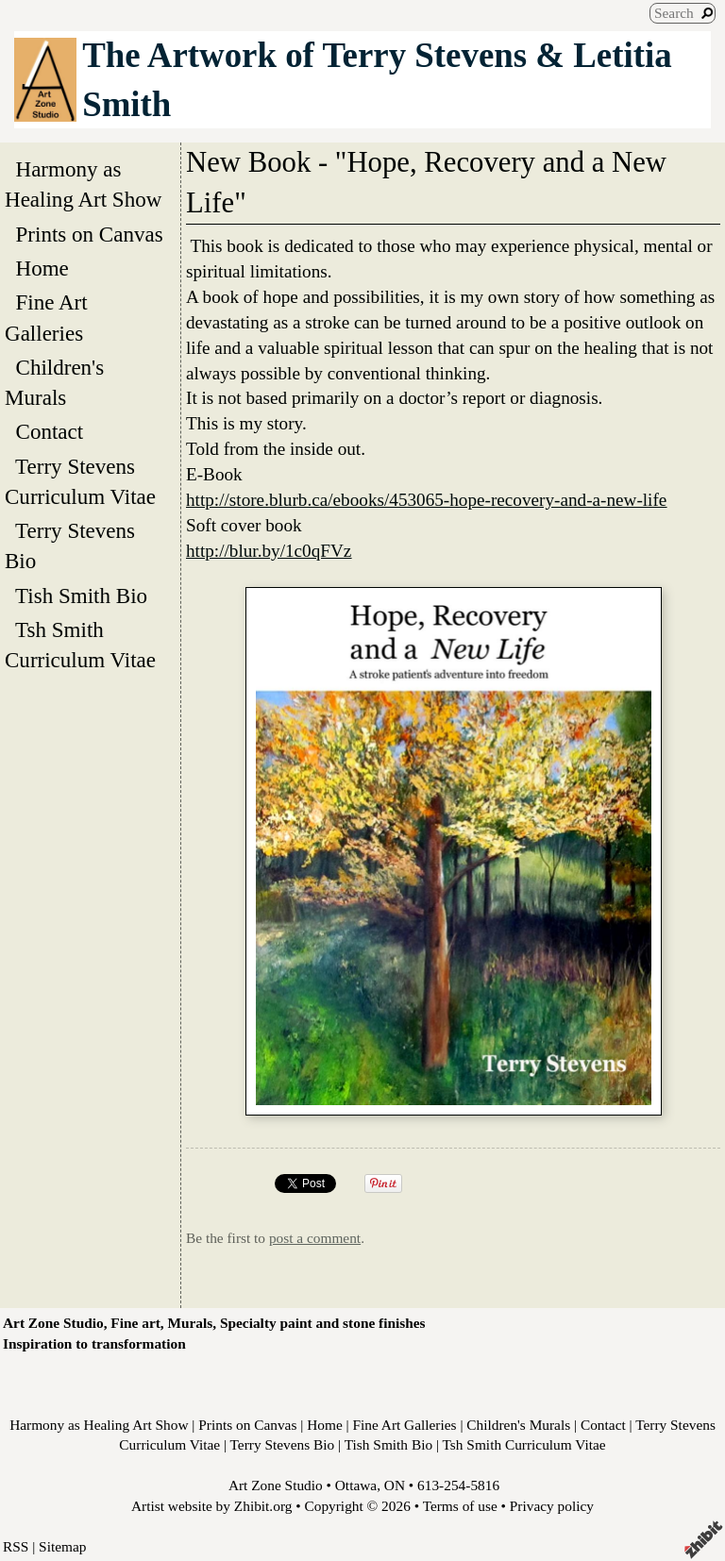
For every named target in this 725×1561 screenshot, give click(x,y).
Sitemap (62, 1546)
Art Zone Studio (275, 1485)
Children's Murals (54, 382)
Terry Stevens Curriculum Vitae (86, 481)
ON (394, 1485)
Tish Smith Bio (82, 595)
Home (42, 268)
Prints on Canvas (89, 234)
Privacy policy (552, 1506)
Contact (49, 431)
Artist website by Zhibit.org (211, 1506)
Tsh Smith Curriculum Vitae (86, 644)
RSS (15, 1546)
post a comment (315, 1238)
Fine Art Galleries (49, 317)
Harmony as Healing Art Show (89, 184)
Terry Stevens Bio (70, 545)
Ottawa (356, 1485)
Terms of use (460, 1506)
